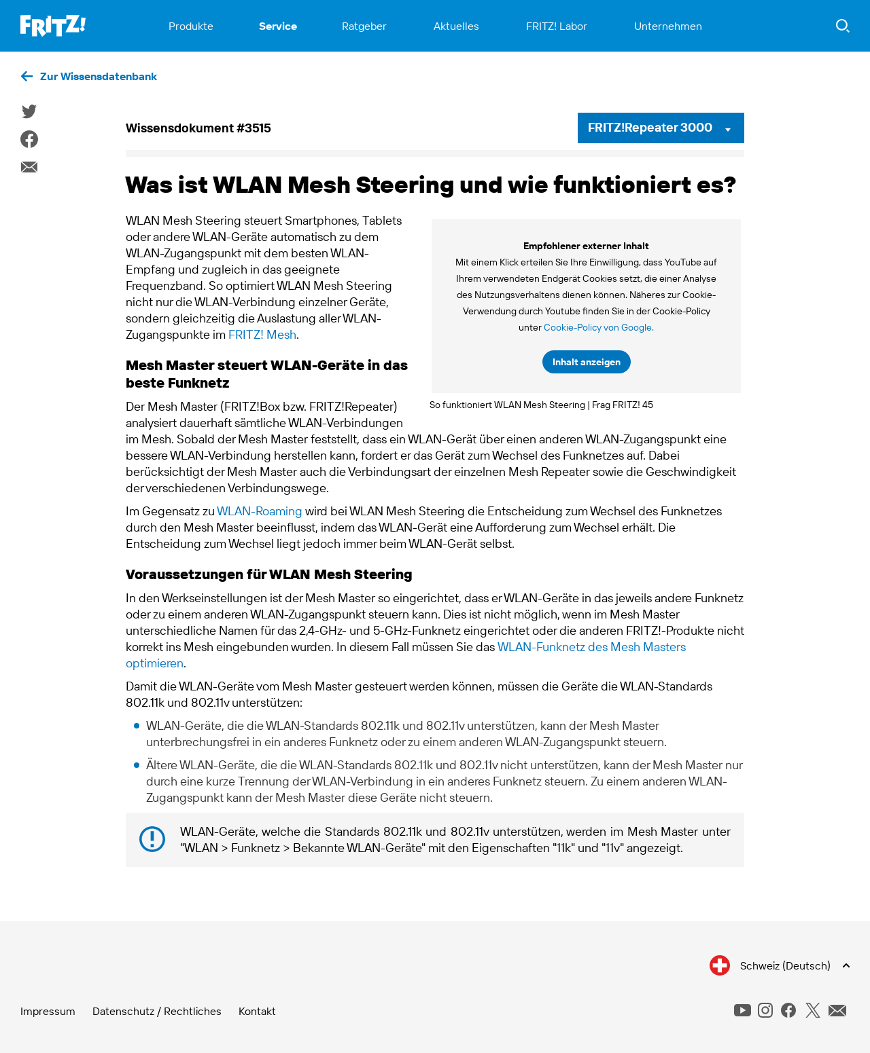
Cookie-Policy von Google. (599, 327)
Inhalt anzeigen (587, 362)
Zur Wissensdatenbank (98, 76)
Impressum (47, 1011)
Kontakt (257, 1011)
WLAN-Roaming (259, 511)
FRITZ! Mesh (262, 334)
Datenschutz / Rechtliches (157, 1011)
